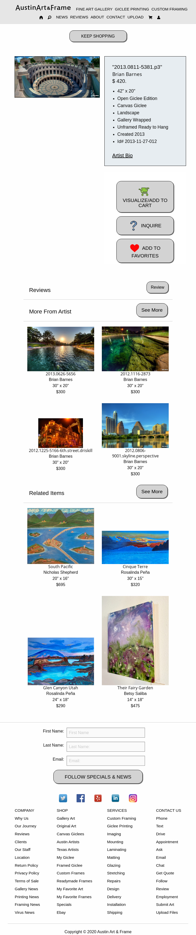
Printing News (27, 897)
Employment (167, 897)
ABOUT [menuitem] (97, 17)
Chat (160, 865)
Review (162, 889)
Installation (116, 904)
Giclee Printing (119, 826)
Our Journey (25, 826)
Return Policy (26, 865)
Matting (113, 857)
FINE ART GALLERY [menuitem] (94, 9)
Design (113, 889)
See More (152, 310)
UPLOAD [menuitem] (135, 17)
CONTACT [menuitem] (115, 17)
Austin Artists (68, 842)
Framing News (27, 904)
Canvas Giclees (70, 834)
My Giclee (65, 857)
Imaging (114, 834)
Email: (58, 759)
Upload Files (167, 912)
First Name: (53, 731)
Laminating (116, 849)
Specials (64, 904)
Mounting (115, 842)
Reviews (22, 834)
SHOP (62, 810)
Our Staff (22, 849)
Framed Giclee (69, 865)
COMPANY (24, 810)
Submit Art (165, 904)
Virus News (24, 912)
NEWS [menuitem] (62, 17)
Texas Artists (68, 849)
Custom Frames (70, 873)
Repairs (113, 881)
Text (159, 826)
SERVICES (117, 810)
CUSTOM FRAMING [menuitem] (169, 9)
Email (161, 857)
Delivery (114, 897)
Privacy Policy (27, 873)
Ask (159, 849)
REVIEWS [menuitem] (79, 17)
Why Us (22, 818)
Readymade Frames (74, 881)
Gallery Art (66, 818)
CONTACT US (168, 810)
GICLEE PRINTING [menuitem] (132, 9)
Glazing (113, 865)
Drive (160, 834)
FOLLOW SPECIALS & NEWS (98, 777)
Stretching (116, 873)
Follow (161, 881)
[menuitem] (43, 7)
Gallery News (26, 889)
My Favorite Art (70, 889)
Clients (21, 842)
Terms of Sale (27, 881)
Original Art (66, 826)
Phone (161, 818)
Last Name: (53, 745)
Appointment (167, 842)
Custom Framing (121, 818)
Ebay (61, 912)
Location (22, 857)
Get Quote (165, 873)
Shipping (114, 912)
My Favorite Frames (74, 897)
